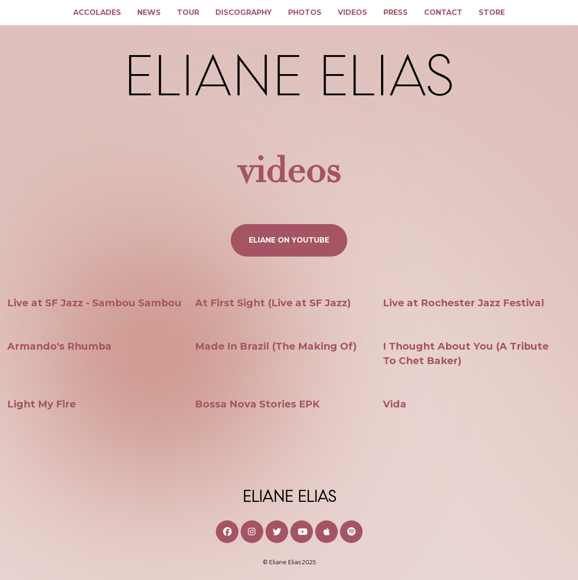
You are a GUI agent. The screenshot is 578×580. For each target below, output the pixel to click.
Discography (243, 12)
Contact (443, 12)
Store (492, 12)
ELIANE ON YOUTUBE (289, 240)
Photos (305, 12)
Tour (188, 12)
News (149, 12)
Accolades (97, 12)
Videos (352, 12)
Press (395, 12)
